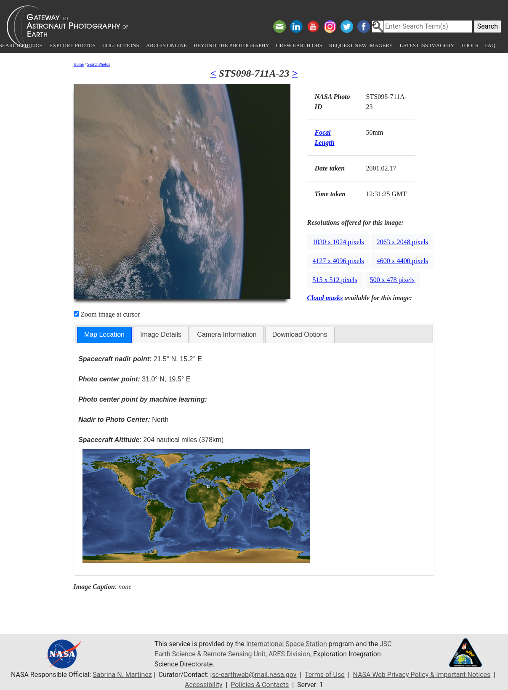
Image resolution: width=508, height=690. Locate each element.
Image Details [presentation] (160, 334)
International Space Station (286, 644)
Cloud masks (325, 297)
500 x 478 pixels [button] (392, 279)
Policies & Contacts (260, 685)
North (123, 419)
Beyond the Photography (231, 45)
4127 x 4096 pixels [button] (338, 260)
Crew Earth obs (299, 45)
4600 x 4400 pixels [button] (402, 260)
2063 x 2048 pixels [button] (402, 241)
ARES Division (289, 654)
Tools (469, 45)
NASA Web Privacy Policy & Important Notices (422, 675)
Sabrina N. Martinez (122, 675)
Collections (120, 45)
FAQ (490, 45)
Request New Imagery (361, 45)
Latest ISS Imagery (426, 45)
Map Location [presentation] (104, 334)
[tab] (104, 335)
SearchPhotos (98, 64)
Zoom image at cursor (107, 314)
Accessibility (204, 685)
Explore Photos (72, 45)
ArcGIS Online (166, 45)
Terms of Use (325, 675)
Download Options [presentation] (299, 334)
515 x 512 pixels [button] (335, 279)
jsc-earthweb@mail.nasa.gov (253, 675)
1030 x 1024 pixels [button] (338, 241)
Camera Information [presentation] (226, 334)
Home (79, 64)
